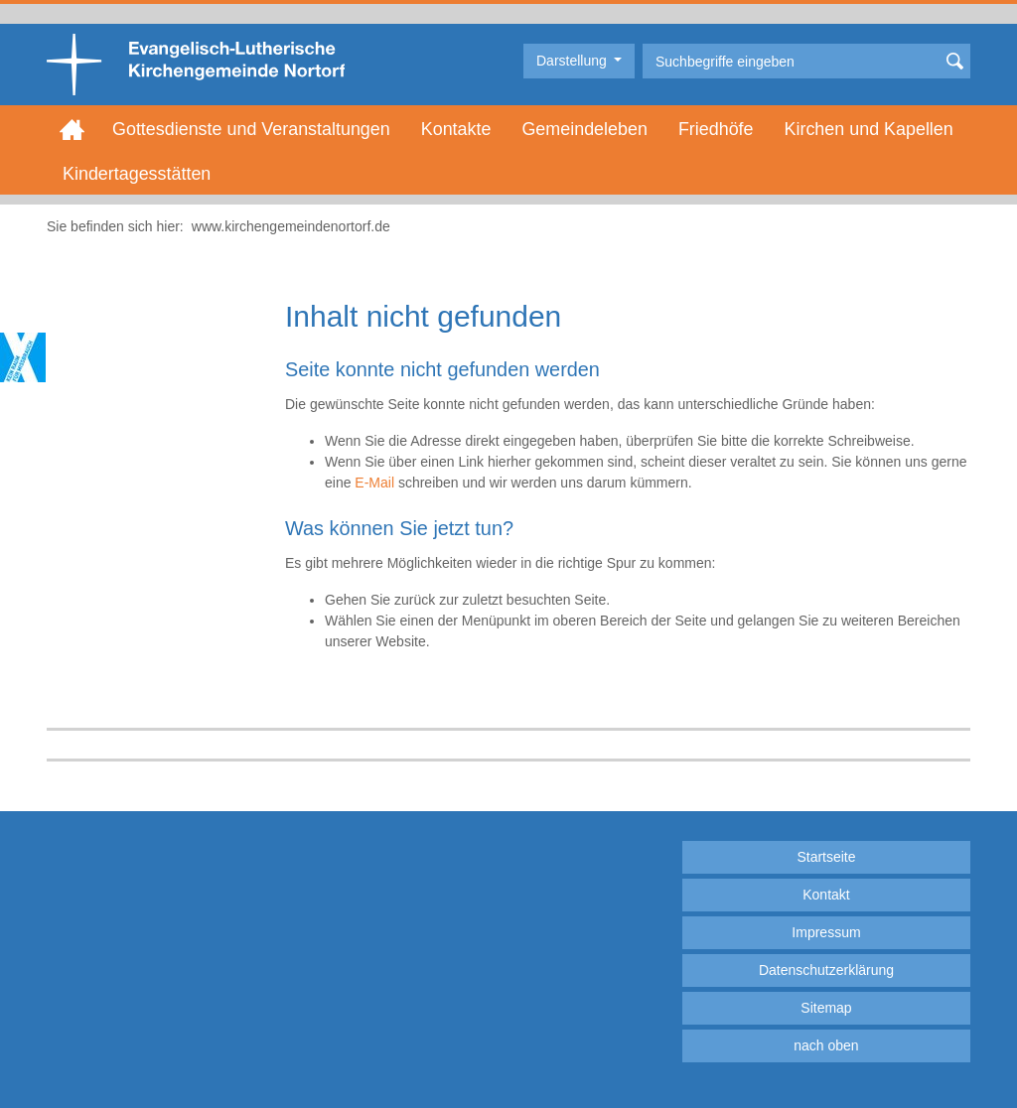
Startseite (826, 857)
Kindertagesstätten (137, 174)
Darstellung (573, 61)
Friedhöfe (716, 129)
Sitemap (825, 1008)
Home (72, 129)
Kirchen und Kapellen (869, 129)
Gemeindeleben (584, 129)
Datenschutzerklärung (826, 970)
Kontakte (456, 129)
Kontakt (825, 894)
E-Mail (374, 482)
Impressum (826, 932)
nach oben (826, 1045)
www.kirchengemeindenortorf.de (291, 226)
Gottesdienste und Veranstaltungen (251, 129)
